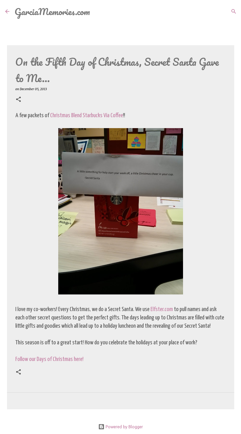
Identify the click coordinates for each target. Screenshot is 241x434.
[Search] (97, 11)
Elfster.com (162, 309)
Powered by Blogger (120, 426)
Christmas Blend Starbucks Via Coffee (86, 116)
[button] (18, 99)
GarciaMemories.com (52, 11)
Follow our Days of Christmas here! (49, 359)
